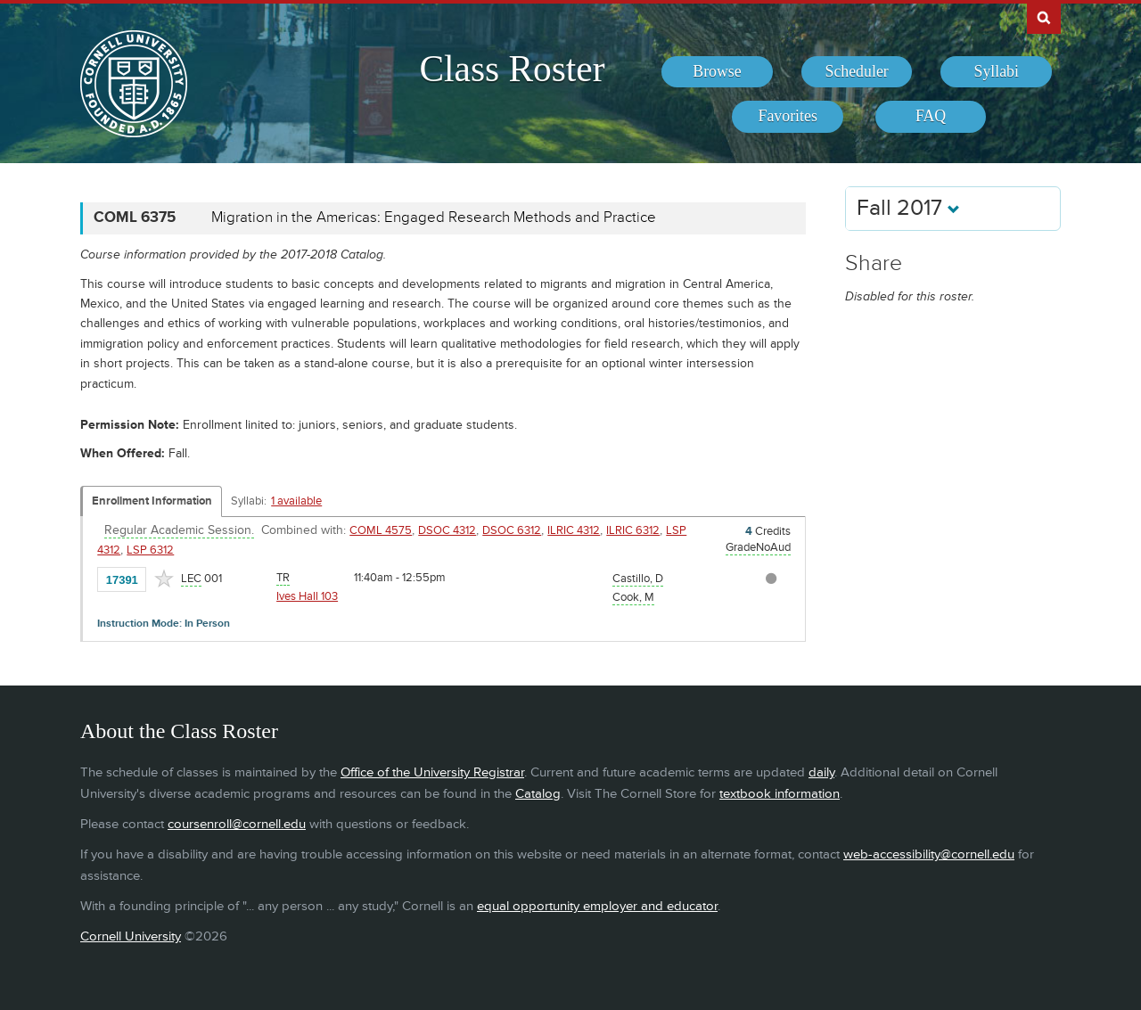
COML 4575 (380, 530)
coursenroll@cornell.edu (237, 824)
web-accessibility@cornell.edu (928, 854)
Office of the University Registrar (432, 772)
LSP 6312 (150, 550)
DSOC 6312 (511, 530)
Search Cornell (1044, 17)
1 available (296, 501)
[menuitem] (717, 72)
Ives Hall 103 (307, 596)
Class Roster (511, 68)
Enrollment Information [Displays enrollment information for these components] (152, 501)
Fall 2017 (908, 208)
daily (821, 772)
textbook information (779, 793)
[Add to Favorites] (164, 578)
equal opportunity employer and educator (597, 906)
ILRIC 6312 (633, 530)
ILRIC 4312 (573, 530)
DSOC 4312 (447, 530)
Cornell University (130, 936)
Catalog (538, 793)
